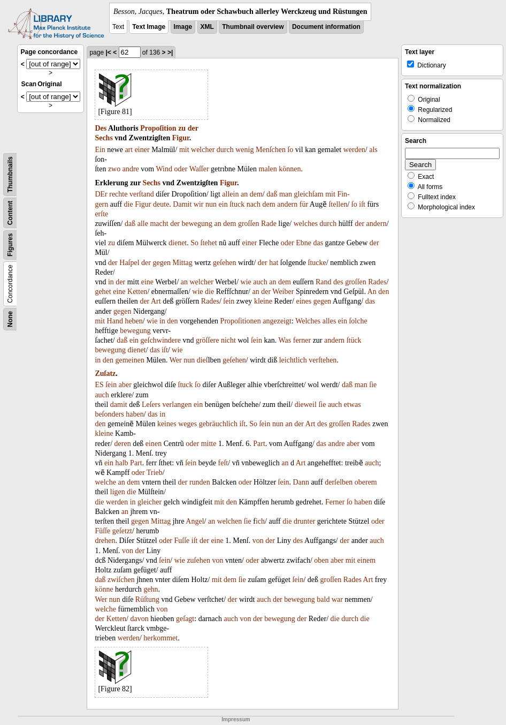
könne (104, 589)
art (129, 150)
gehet (103, 292)
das (318, 243)
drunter (304, 521)
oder (181, 169)
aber (125, 385)
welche (105, 482)
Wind (164, 169)
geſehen (224, 263)
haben (134, 414)
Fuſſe (182, 541)
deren (122, 444)
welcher (202, 150)
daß (271, 194)
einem (366, 560)
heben (133, 321)
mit (184, 150)
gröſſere (207, 340)
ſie (373, 385)
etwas (352, 405)
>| (170, 52)
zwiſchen (121, 580)
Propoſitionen (240, 321)
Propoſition (158, 128)
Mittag (182, 263)
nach (253, 204)
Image (183, 27)
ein (223, 204)
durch (225, 150)
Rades (377, 282)
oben (321, 560)
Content (10, 213)
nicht (228, 340)
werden (354, 150)
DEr (101, 194)
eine (147, 282)
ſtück (354, 340)
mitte (209, 444)
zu (182, 128)
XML (207, 27)
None (10, 319)
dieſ (202, 360)
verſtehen (322, 360)
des (338, 282)
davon (140, 619)
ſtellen (337, 204)
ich (260, 521)
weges (187, 424)
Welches (307, 321)
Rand (324, 282)
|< (108, 52)
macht (159, 224)
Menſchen (271, 150)
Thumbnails (10, 174)
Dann (301, 482)
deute (161, 204)
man (285, 194)
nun (211, 204)
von (258, 541)
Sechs (103, 138)
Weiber (283, 292)
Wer (176, 360)
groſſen (248, 224)
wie (246, 282)
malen (268, 169)
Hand (115, 321)
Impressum (235, 719)
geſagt (185, 619)
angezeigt (277, 321)
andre (130, 169)
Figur (180, 138)
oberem (366, 482)
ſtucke (317, 263)
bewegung (197, 224)
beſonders (109, 414)
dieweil (306, 405)
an (244, 194)
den (383, 292)
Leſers (151, 405)
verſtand (141, 194)
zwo (114, 169)
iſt (362, 204)
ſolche (358, 321)
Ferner (335, 502)
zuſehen (198, 560)
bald (323, 599)
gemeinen (130, 360)
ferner (302, 340)
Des (100, 128)
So (194, 243)
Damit (182, 204)
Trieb (155, 473)
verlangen (176, 405)
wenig (244, 150)
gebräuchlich (218, 424)
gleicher (149, 502)
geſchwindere (161, 340)
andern (287, 204)
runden (199, 482)
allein (230, 194)
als (373, 150)
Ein (100, 150)
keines (167, 424)
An (372, 292)
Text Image (148, 27)
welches (306, 224)
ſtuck (236, 204)
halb (122, 463)
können (290, 169)
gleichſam (309, 194)
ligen (117, 492)
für (304, 204)
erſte (101, 214)
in (111, 282)
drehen (105, 541)
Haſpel (129, 263)
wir (199, 204)
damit (118, 405)
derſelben (338, 482)
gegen (162, 263)
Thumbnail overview (252, 27)
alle (142, 224)
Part (259, 444)
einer (142, 150)
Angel (195, 521)
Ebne (303, 243)
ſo (290, 150)
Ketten (137, 292)
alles (329, 321)
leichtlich (293, 360)
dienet (177, 243)
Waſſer (199, 169)
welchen (229, 521)
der (193, 128)
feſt (223, 463)
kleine (263, 301)
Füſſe (102, 531)
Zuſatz (105, 373)
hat (273, 263)
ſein (228, 301)
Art (156, 301)
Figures (10, 244)
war (337, 599)
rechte (118, 194)
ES (99, 385)
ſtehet (209, 243)
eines (303, 301)
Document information (326, 27)
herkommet (160, 638)
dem (256, 194)
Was (284, 340)
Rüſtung (147, 599)
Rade (269, 224)
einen (153, 444)
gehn (150, 589)
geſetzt (122, 531)
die (128, 204)
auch (260, 282)
